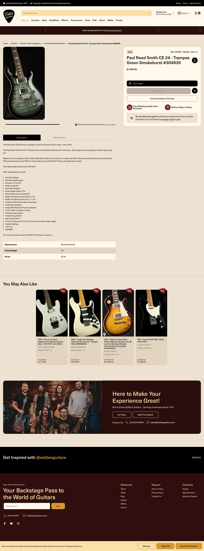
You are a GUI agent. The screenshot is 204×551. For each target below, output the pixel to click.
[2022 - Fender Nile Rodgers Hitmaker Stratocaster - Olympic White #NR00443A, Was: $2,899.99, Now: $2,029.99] (85, 313)
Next (158, 30)
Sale (95, 20)
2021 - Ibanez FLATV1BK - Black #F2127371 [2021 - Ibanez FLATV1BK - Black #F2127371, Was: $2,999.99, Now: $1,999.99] (151, 340)
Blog (123, 496)
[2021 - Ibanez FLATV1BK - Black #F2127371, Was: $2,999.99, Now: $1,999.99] (151, 313)
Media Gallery (59, 137)
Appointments (195, 3)
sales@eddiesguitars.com (163, 422)
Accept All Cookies (189, 546)
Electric (25, 20)
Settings (146, 546)
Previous (45, 30)
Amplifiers (54, 20)
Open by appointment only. (102, 30)
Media (178, 3)
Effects (65, 20)
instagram (18, 523)
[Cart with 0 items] (197, 13)
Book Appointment (114, 30)
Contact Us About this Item (162, 98)
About (185, 3)
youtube (11, 523)
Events (119, 20)
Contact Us (156, 496)
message (165, 119)
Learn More (111, 124)
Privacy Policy (157, 492)
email (171, 119)
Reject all (165, 546)
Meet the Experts (145, 415)
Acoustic (35, 20)
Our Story (121, 415)
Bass (44, 20)
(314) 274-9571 (137, 422)
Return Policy (157, 489)
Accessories (76, 20)
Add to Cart (159, 91)
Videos (124, 500)
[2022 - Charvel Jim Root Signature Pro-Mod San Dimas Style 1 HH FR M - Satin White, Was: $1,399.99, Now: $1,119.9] (52, 313)
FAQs (123, 492)
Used (87, 20)
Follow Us (196, 457)
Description (22, 137)
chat (178, 119)
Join (58, 506)
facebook (4, 523)
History (185, 489)
